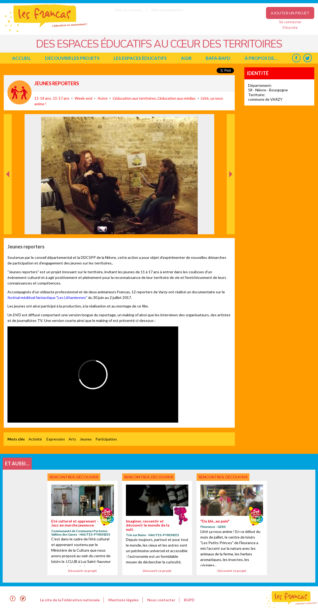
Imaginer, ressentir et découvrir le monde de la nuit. (147, 525)
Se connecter (290, 22)
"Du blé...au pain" (214, 521)
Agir (186, 58)
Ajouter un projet (290, 13)
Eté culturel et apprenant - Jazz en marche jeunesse (74, 523)
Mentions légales (123, 600)
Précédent (8, 226)
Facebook (296, 58)
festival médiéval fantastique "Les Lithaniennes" (47, 297)
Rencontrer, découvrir (19, 92)
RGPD (189, 600)
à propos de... (261, 58)
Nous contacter (161, 600)
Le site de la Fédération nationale (70, 600)
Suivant (230, 120)
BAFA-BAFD (218, 58)
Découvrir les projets (72, 58)
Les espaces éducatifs (140, 58)
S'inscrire (290, 27)
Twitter (307, 58)
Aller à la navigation (167, 9)
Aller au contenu (128, 9)
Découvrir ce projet (82, 571)
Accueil (21, 58)
